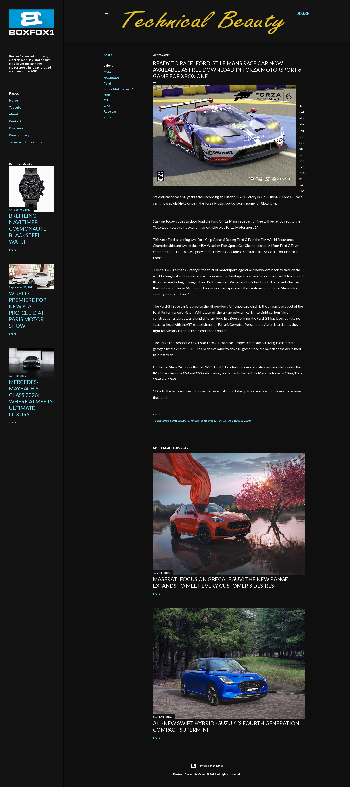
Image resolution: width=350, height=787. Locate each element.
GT (106, 100)
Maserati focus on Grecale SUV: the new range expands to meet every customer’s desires (220, 582)
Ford (107, 83)
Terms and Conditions (25, 142)
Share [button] (108, 55)
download (111, 78)
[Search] (303, 13)
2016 (107, 72)
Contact (15, 121)
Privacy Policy (19, 135)
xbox (107, 117)
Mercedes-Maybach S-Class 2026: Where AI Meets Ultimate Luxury (31, 398)
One (107, 106)
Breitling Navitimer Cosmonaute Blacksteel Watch (27, 228)
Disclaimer (17, 128)
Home (13, 100)
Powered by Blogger (207, 765)
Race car (110, 111)
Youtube (15, 107)
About (13, 114)
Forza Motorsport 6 (118, 89)
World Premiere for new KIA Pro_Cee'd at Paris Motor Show (27, 309)
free (107, 94)
